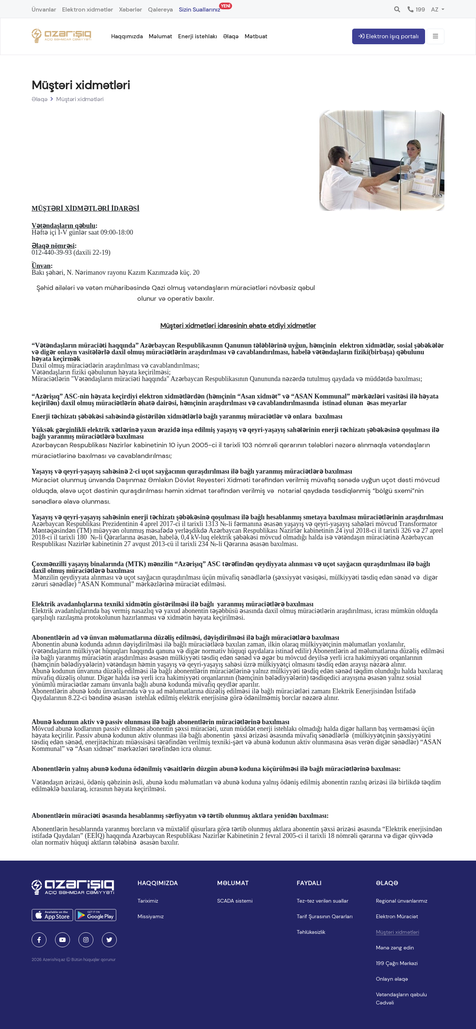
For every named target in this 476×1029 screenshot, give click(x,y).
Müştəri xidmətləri (80, 99)
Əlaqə (231, 36)
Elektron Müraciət (397, 916)
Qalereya (160, 9)
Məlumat (160, 36)
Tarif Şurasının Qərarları (325, 916)
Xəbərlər (130, 9)
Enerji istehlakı (197, 36)
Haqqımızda (127, 36)
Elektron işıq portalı (388, 36)
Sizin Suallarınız (199, 8)
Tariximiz (148, 900)
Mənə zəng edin (395, 947)
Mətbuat (256, 36)
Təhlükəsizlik (311, 932)
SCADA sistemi (235, 900)
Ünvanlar (44, 9)
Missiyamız (151, 916)
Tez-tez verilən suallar (322, 900)
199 (416, 9)
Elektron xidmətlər (87, 9)
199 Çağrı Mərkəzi (397, 963)
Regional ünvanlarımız (401, 900)
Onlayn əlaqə (392, 978)
